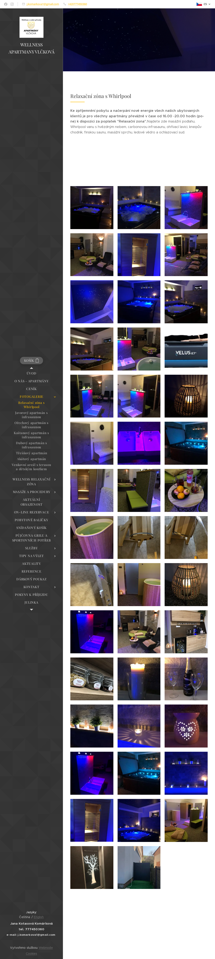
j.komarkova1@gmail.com (43, 4)
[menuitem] (31, 373)
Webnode (46, 948)
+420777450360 (77, 4)
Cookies (31, 953)
